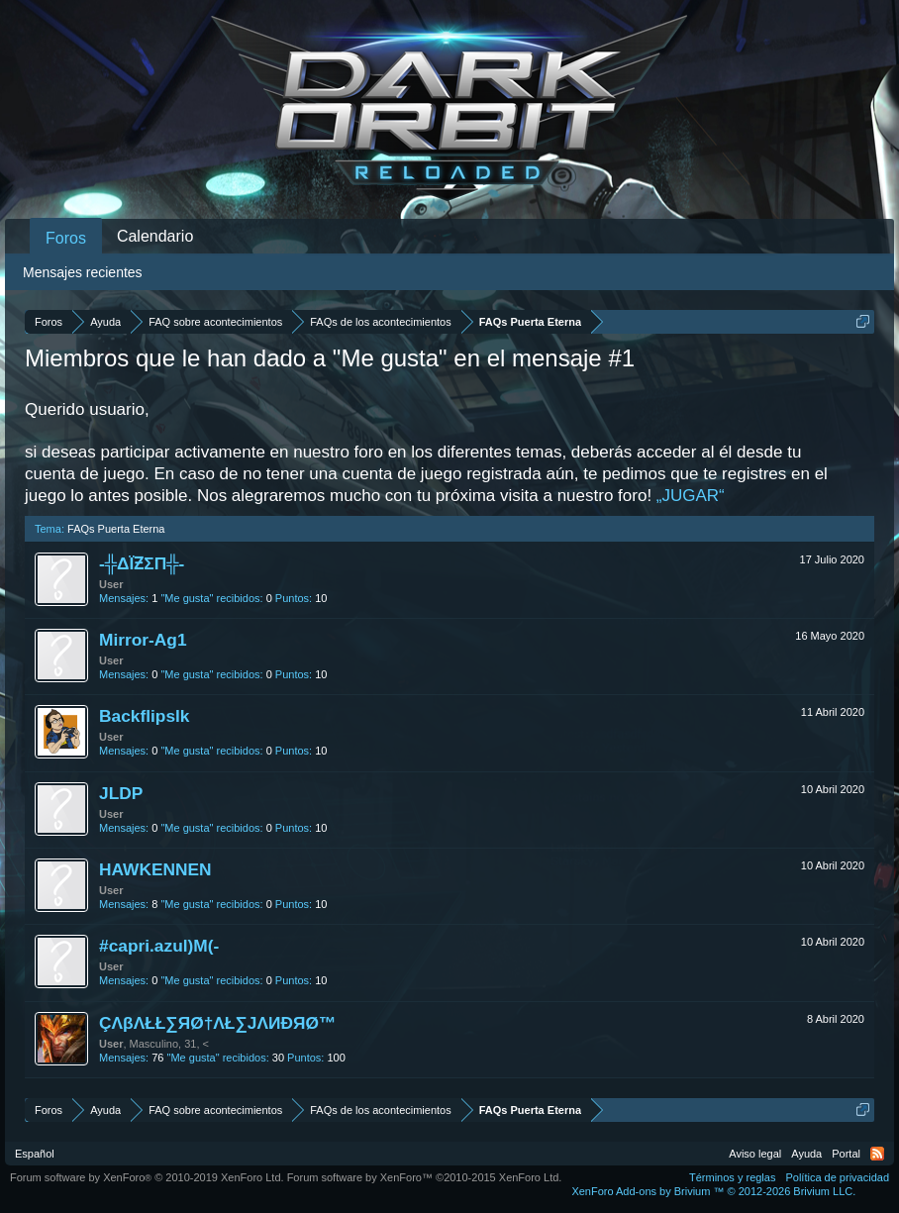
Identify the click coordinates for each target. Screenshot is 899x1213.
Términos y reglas (732, 1177)
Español (34, 1154)
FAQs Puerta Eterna (115, 529)
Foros (66, 238)
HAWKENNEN (155, 869)
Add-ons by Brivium (713, 1191)
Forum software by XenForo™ (424, 1177)
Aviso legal (755, 1154)
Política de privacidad (837, 1177)
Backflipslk (144, 716)
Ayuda (806, 1154)
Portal (846, 1154)
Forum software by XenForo (147, 1177)
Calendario (155, 236)
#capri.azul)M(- (159, 946)
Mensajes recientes (83, 272)
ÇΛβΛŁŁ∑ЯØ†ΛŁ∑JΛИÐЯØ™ (217, 1023)
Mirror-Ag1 (143, 640)
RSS (877, 1154)
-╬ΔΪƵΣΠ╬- (141, 563)
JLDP (121, 793)
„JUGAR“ (690, 495)
